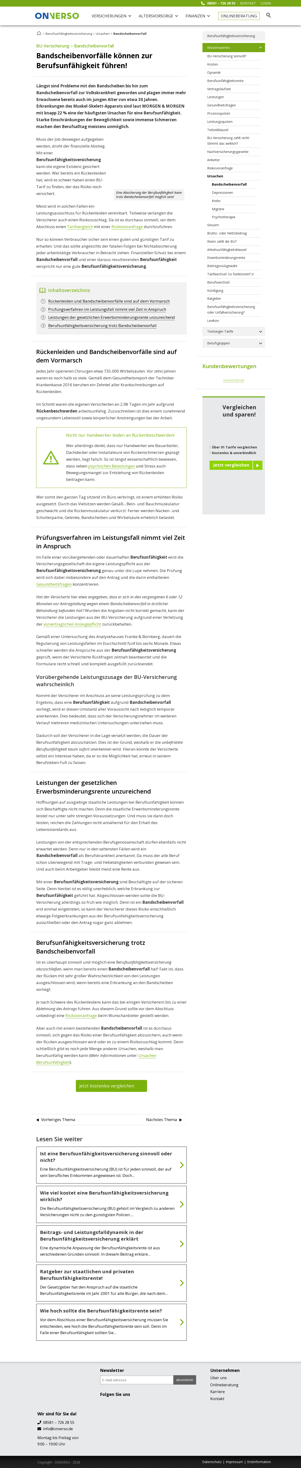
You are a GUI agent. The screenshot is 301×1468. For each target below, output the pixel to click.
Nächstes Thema (161, 1119)
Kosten (212, 64)
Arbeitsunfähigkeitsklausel (226, 249)
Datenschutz (212, 1462)
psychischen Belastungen (111, 466)
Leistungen (215, 97)
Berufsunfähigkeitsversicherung (69, 33)
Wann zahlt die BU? (222, 241)
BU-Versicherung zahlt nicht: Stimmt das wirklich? (228, 141)
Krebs (216, 201)
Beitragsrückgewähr (222, 266)
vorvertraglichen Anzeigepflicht (72, 624)
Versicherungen (111, 16)
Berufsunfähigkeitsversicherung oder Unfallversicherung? (231, 309)
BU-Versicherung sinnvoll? (226, 56)
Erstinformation (259, 1462)
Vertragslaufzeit (219, 89)
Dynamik (214, 72)
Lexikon (213, 320)
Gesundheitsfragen (54, 584)
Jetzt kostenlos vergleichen (106, 1086)
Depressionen (222, 192)
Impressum (234, 1462)
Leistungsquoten (220, 121)
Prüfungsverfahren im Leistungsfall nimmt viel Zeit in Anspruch (107, 309)
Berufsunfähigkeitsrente (225, 80)
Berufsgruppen (218, 343)
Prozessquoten (218, 113)
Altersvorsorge (158, 16)
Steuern (213, 225)
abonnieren (184, 1380)
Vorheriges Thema (58, 1119)
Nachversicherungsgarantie (228, 151)
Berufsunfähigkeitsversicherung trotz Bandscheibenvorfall (102, 325)
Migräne (218, 209)
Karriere (217, 1391)
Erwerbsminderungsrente (226, 257)
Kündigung (215, 290)
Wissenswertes (218, 47)
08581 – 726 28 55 (218, 3)
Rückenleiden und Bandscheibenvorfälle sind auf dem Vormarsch (109, 301)
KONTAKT (248, 3)
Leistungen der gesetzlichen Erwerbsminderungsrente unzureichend (111, 317)
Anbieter (213, 160)
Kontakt (217, 1398)
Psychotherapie (223, 217)
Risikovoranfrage (127, 226)
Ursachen (103, 33)
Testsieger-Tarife (220, 331)
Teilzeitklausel (217, 130)
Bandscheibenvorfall (229, 184)
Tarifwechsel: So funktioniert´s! (230, 274)
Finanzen (198, 16)
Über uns (218, 1377)
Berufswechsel (218, 282)
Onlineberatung (239, 16)
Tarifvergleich (80, 226)
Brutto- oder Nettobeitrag (227, 233)
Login (266, 3)
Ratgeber (214, 298)
